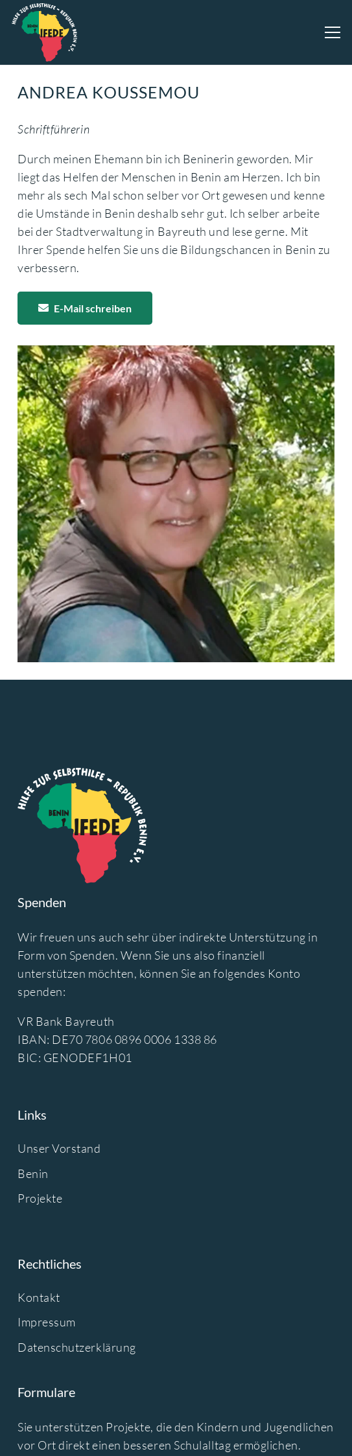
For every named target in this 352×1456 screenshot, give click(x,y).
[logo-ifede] (44, 32)
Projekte (40, 1198)
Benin (33, 1173)
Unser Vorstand (59, 1148)
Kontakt (39, 1297)
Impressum (47, 1322)
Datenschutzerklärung (77, 1347)
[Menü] (333, 32)
